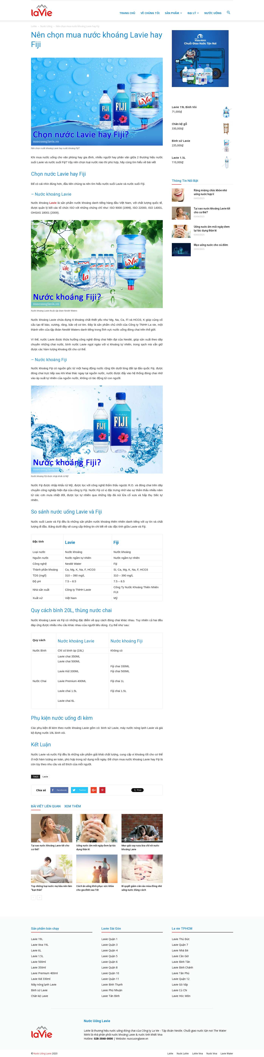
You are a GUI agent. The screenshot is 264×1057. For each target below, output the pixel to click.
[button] (228, 12)
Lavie (52, 202)
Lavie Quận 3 (109, 944)
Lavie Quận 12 (180, 979)
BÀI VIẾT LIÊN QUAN (46, 806)
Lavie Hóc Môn (181, 996)
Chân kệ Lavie (39, 996)
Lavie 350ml (38, 967)
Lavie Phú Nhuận (111, 990)
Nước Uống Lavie (42, 1053)
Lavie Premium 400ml (44, 973)
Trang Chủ (127, 13)
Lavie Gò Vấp (180, 984)
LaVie (34, 26)
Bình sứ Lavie (39, 990)
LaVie (170, 1053)
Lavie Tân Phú (180, 973)
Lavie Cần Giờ (180, 956)
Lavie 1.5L (37, 956)
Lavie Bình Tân (181, 962)
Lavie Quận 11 (110, 979)
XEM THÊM (72, 806)
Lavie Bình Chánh (182, 967)
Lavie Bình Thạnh (112, 984)
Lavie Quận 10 (110, 973)
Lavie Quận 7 (180, 944)
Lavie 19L (37, 939)
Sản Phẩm (173, 13)
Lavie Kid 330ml (40, 979)
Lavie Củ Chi (179, 990)
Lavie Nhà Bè (180, 950)
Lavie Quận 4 (109, 950)
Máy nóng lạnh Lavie (43, 984)
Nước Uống (212, 13)
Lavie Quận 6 (109, 962)
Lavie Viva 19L (39, 944)
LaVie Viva (197, 1053)
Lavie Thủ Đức (181, 939)
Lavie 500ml (38, 962)
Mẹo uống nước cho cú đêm (211, 244)
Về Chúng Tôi (150, 13)
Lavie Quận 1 (109, 939)
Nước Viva (211, 1053)
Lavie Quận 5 (109, 956)
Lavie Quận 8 (109, 967)
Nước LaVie (183, 1053)
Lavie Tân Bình (110, 996)
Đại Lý (193, 13)
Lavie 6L (36, 950)
